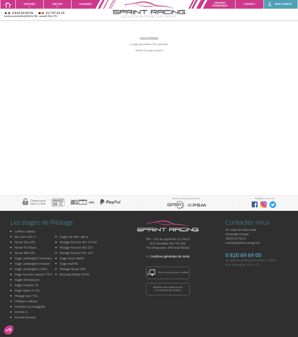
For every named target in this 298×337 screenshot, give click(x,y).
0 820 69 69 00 (243, 256)
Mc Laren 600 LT (25, 237)
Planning (85, 4)
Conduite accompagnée (29, 307)
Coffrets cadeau (24, 231)
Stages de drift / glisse (74, 237)
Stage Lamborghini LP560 (30, 269)
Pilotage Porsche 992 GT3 (76, 247)
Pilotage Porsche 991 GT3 (76, 253)
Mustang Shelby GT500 (74, 274)
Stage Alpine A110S (27, 290)
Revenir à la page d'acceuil (149, 50)
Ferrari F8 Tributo (25, 247)
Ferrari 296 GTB (24, 242)
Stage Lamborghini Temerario (33, 258)
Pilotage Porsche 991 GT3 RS (78, 242)
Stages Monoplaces (27, 280)
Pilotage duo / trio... (26, 296)
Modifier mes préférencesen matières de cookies (168, 288)
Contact (249, 4)
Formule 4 (21, 312)
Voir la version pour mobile (168, 272)
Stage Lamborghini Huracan (32, 264)
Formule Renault (25, 317)
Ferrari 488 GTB (24, 253)
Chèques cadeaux (26, 301)
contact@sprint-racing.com (242, 243)
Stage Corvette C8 (26, 285)
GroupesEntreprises (220, 4)
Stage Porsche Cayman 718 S (33, 274)
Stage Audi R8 (68, 264)
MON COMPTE (283, 4)
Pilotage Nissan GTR (72, 269)
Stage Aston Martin (72, 258)
